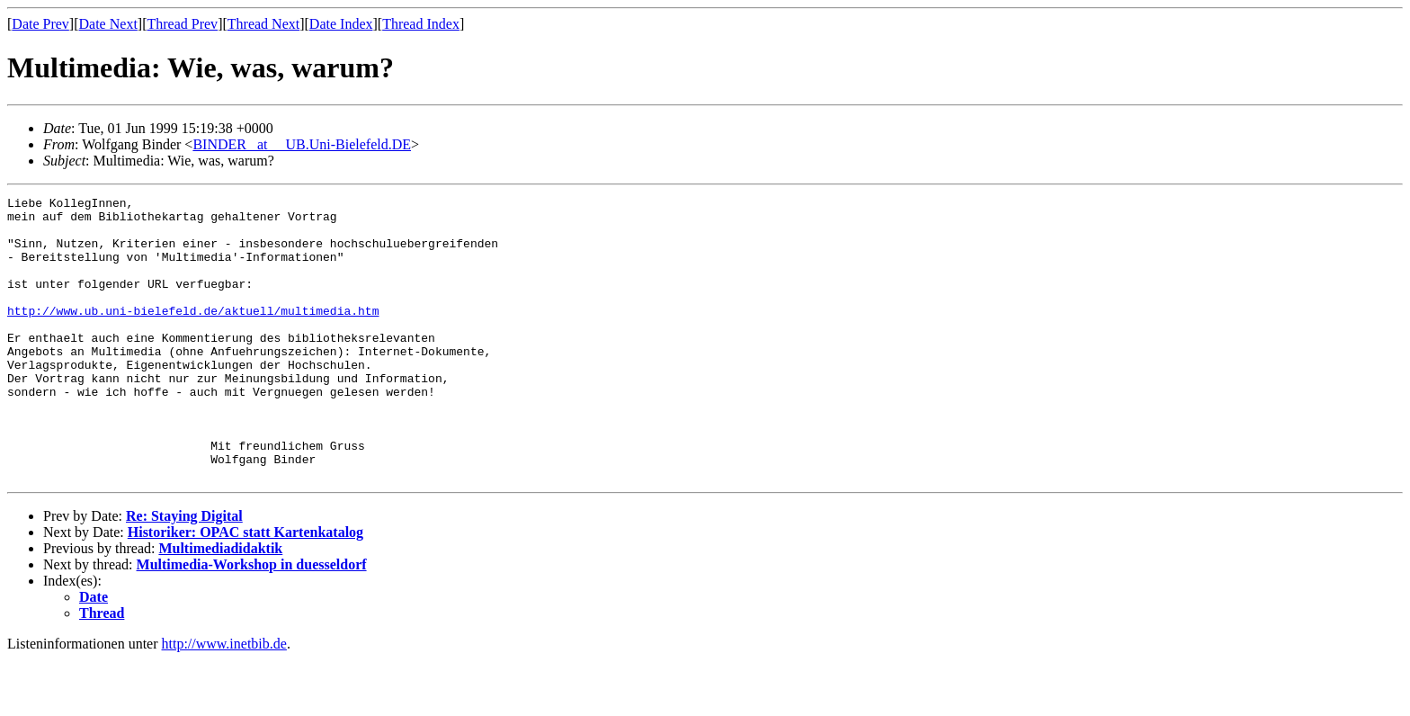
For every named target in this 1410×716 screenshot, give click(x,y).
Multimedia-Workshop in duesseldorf (252, 621)
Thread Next (263, 23)
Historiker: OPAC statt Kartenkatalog (245, 588)
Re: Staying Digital (184, 572)
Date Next (108, 23)
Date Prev (40, 23)
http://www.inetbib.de (224, 700)
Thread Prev (182, 23)
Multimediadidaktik (220, 605)
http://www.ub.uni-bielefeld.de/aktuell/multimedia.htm (193, 335)
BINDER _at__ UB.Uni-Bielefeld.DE (301, 144)
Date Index (341, 23)
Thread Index (421, 23)
